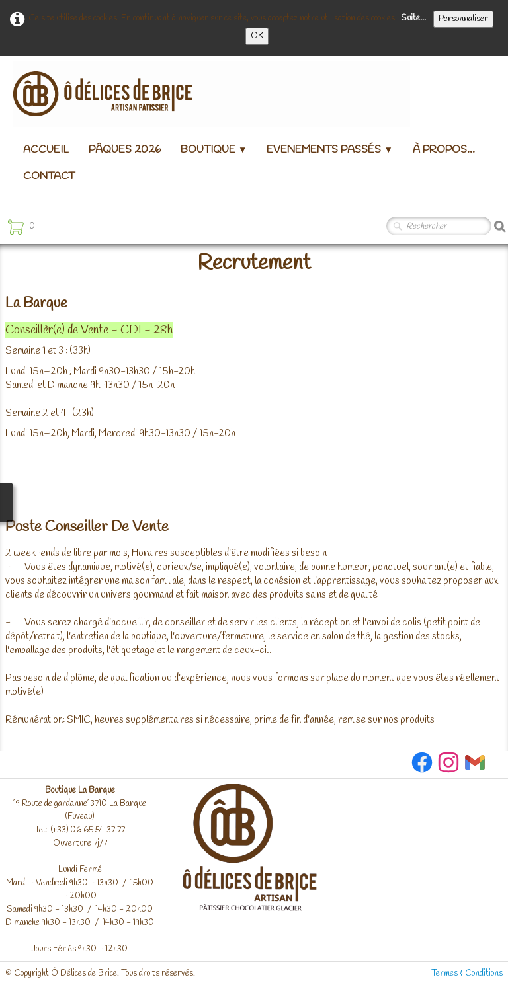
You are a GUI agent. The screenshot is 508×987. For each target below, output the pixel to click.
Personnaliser (463, 18)
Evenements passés (329, 150)
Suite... (413, 18)
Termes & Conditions (467, 973)
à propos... (444, 150)
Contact (49, 176)
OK (257, 36)
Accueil (46, 150)
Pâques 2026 (125, 150)
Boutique (214, 150)
